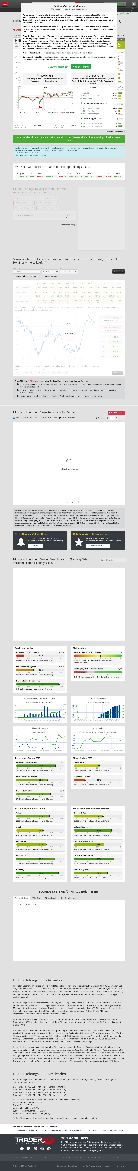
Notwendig (46, 75)
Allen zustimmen (81, 66)
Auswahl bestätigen (58, 66)
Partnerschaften (94, 75)
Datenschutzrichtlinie (83, 53)
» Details (45, 87)
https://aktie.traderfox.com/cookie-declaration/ (87, 57)
